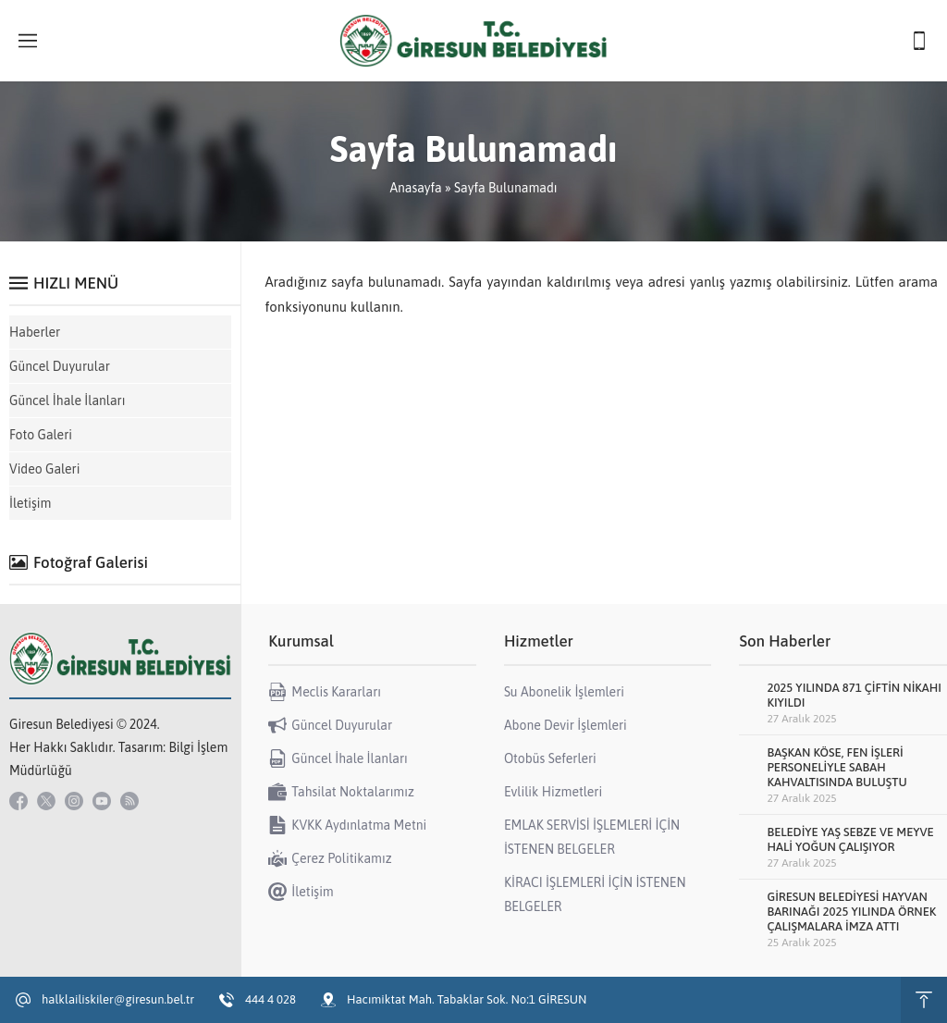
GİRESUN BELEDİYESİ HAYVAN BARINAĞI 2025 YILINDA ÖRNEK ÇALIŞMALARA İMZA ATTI (851, 911)
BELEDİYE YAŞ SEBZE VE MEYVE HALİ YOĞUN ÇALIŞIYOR (850, 839)
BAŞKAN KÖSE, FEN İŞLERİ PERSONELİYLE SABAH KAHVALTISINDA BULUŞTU (836, 767)
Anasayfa (415, 187)
